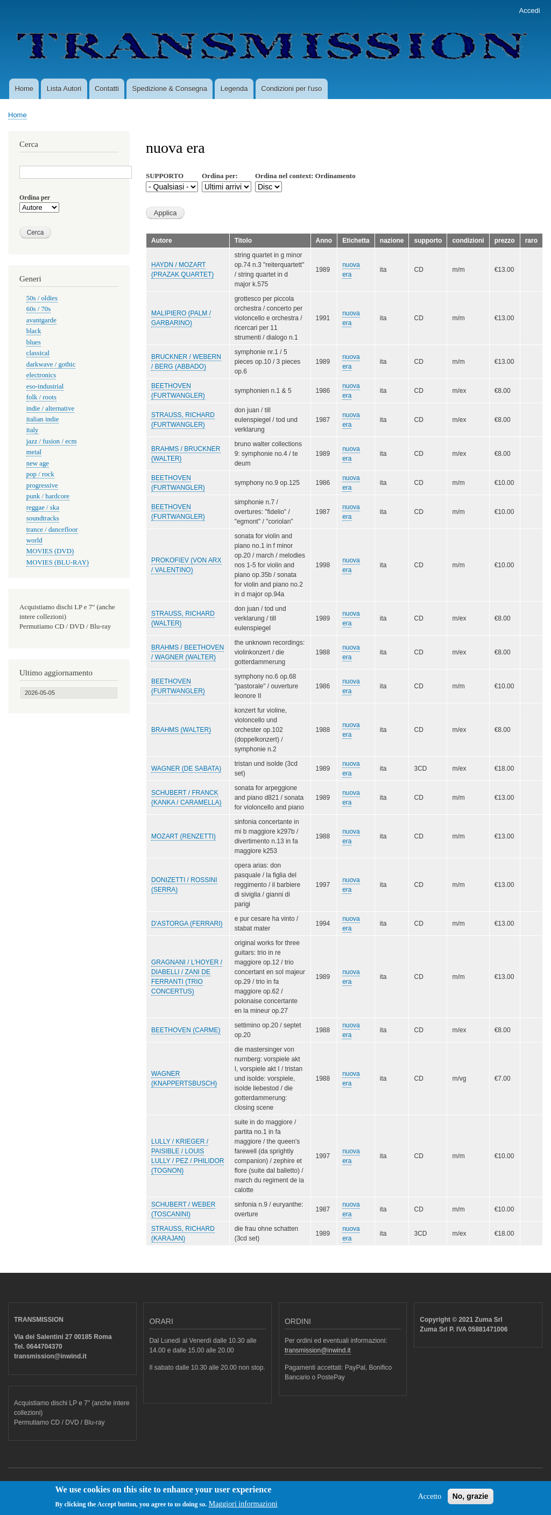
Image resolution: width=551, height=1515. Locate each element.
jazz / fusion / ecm (51, 441)
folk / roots (41, 397)
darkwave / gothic (51, 364)
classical (38, 353)
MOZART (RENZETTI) (183, 836)
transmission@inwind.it (318, 1350)
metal (33, 452)
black (33, 331)
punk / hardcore (47, 496)
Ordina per (34, 197)
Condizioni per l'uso (291, 88)
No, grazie (471, 1499)
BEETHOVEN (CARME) (186, 1030)
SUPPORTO (164, 176)
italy (32, 430)
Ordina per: (220, 176)
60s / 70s (38, 309)
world (34, 540)
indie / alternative (50, 408)
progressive (42, 485)
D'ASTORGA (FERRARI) (187, 923)
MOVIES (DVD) (50, 551)
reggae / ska (42, 507)
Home (24, 88)
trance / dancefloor (52, 529)
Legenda (234, 88)
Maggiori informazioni (243, 1508)
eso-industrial (45, 386)
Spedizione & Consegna (170, 88)
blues (33, 342)
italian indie (42, 419)
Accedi (529, 10)
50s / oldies (42, 298)
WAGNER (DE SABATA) (186, 768)
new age (37, 463)
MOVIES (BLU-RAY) (57, 562)
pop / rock (40, 474)
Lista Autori (64, 88)
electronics (41, 375)
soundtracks (42, 518)
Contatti (107, 88)
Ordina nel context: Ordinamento (305, 176)
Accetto (430, 1500)
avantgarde (41, 320)
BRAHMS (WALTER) (181, 730)
